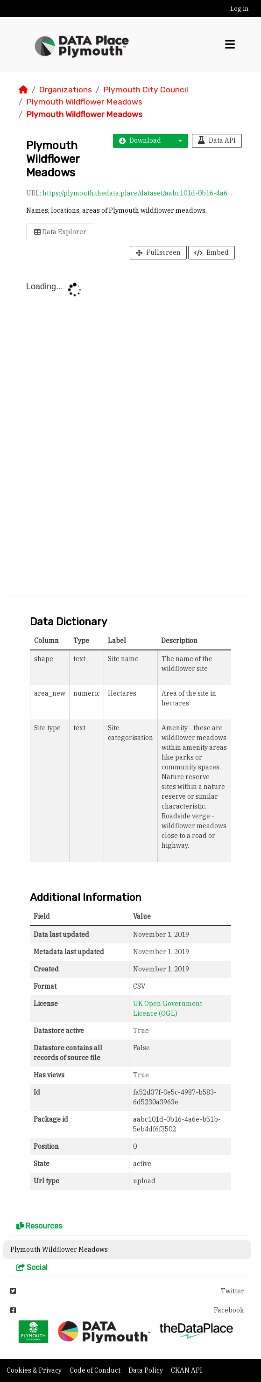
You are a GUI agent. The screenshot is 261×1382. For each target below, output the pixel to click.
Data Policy (146, 1370)
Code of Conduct (96, 1370)
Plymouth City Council (145, 89)
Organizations (65, 89)
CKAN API (186, 1370)
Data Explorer (60, 232)
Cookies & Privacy (35, 1370)
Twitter (127, 1291)
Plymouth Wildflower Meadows (84, 101)
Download (140, 140)
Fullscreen (158, 252)
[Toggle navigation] (230, 44)
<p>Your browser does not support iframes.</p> (130, 429)
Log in (239, 9)
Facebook (127, 1310)
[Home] (23, 89)
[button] (177, 141)
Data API (217, 140)
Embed (211, 252)
